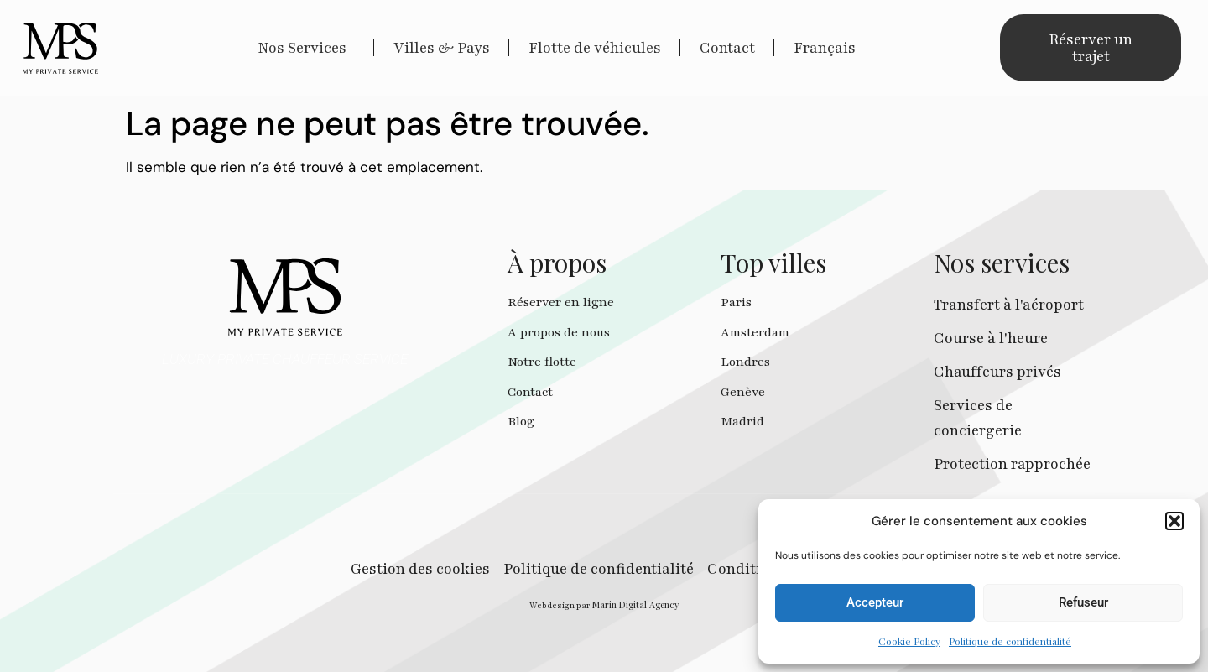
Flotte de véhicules (594, 48)
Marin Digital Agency (636, 604)
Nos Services (306, 48)
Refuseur (1083, 602)
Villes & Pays (441, 48)
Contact (727, 48)
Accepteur (874, 602)
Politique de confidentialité (1010, 641)
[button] (1174, 521)
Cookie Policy (909, 641)
